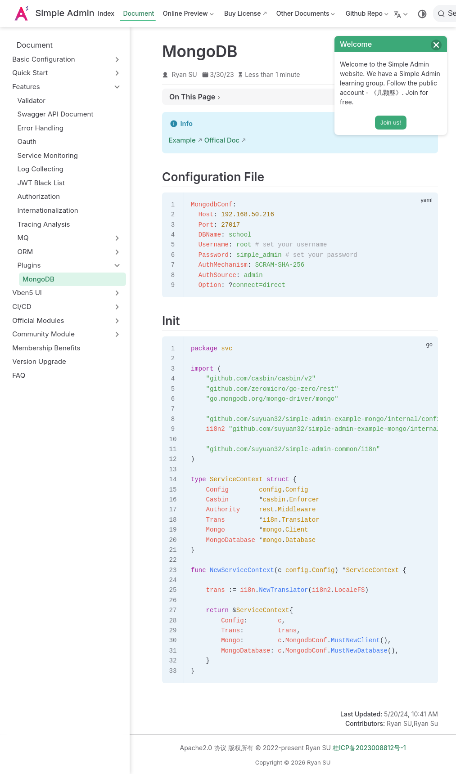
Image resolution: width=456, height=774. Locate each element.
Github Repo (366, 15)
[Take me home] (54, 13)
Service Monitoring (48, 155)
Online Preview (187, 15)
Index (106, 13)
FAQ (18, 375)
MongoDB (38, 279)
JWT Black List (41, 183)
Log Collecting (40, 169)
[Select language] (401, 13)
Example (182, 140)
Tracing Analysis (44, 224)
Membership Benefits (46, 348)
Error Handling (40, 128)
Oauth (27, 141)
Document (138, 13)
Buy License (242, 13)
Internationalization (48, 210)
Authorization (39, 196)
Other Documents (305, 15)
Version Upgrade (39, 361)
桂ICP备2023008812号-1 (369, 748)
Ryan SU (184, 74)
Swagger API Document (56, 114)
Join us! (390, 122)
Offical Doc (221, 140)
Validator (31, 100)
